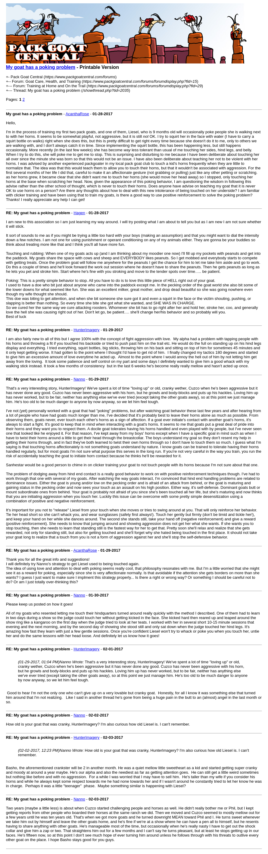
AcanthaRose (77, 114)
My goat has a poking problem (40, 67)
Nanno (79, 379)
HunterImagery (86, 330)
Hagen (79, 213)
